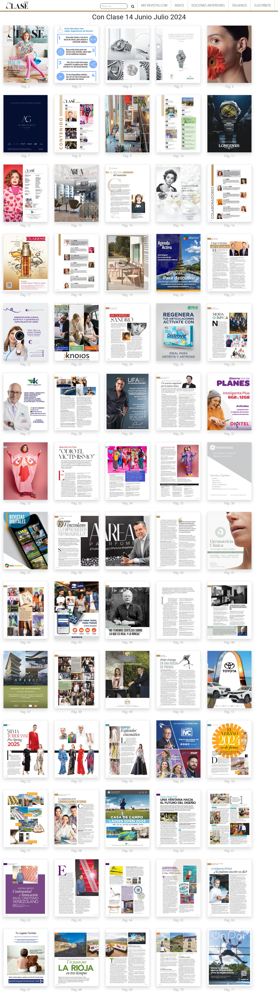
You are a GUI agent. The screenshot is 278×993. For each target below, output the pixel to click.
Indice (179, 5)
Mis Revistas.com (154, 5)
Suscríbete (262, 5)
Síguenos (239, 5)
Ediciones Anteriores (208, 5)
